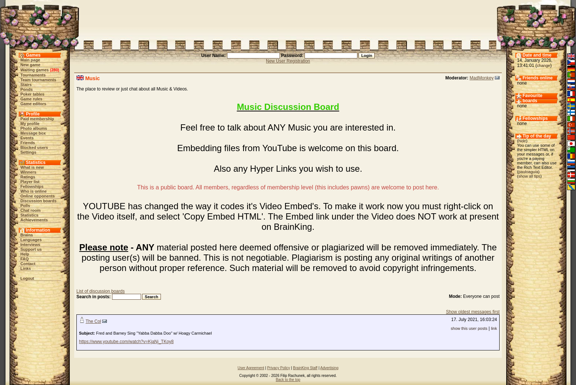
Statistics (30, 215)
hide (522, 141)
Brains (27, 235)
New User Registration (288, 61)
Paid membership (37, 119)
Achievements (34, 220)
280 (54, 70)
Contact (28, 263)
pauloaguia (528, 172)
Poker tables (32, 94)
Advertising (329, 368)
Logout (27, 278)
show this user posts (469, 328)
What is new (32, 167)
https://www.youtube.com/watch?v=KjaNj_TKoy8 (126, 341)
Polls (25, 205)
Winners (28, 172)
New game (30, 65)
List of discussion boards (100, 291)
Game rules (32, 99)
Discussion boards (39, 201)
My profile (30, 123)
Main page (30, 60)
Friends (28, 142)
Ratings (28, 177)
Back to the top (288, 380)
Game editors (33, 103)
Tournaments (33, 75)
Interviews (30, 244)
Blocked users (34, 147)
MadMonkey (481, 78)
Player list (30, 181)
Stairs (26, 84)
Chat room (31, 210)
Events (27, 138)
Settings (28, 152)
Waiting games (35, 70)
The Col (93, 321)
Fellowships (32, 186)
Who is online (34, 191)
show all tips (529, 176)
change (543, 65)
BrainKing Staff (305, 368)
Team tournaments (39, 80)
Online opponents (38, 196)
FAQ (25, 259)
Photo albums (34, 128)
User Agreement (251, 368)
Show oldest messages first (473, 311)
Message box (33, 133)
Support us (31, 249)
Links (26, 268)
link (494, 328)
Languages (31, 240)
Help (25, 254)
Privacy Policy (278, 368)
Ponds (27, 89)
